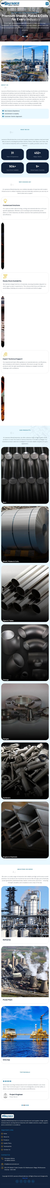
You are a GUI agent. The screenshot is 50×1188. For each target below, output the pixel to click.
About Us (6, 1137)
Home (5, 1133)
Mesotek (25, 1178)
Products (6, 1140)
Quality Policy (8, 1143)
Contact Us (7, 1149)
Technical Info (8, 1146)
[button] (47, 3)
